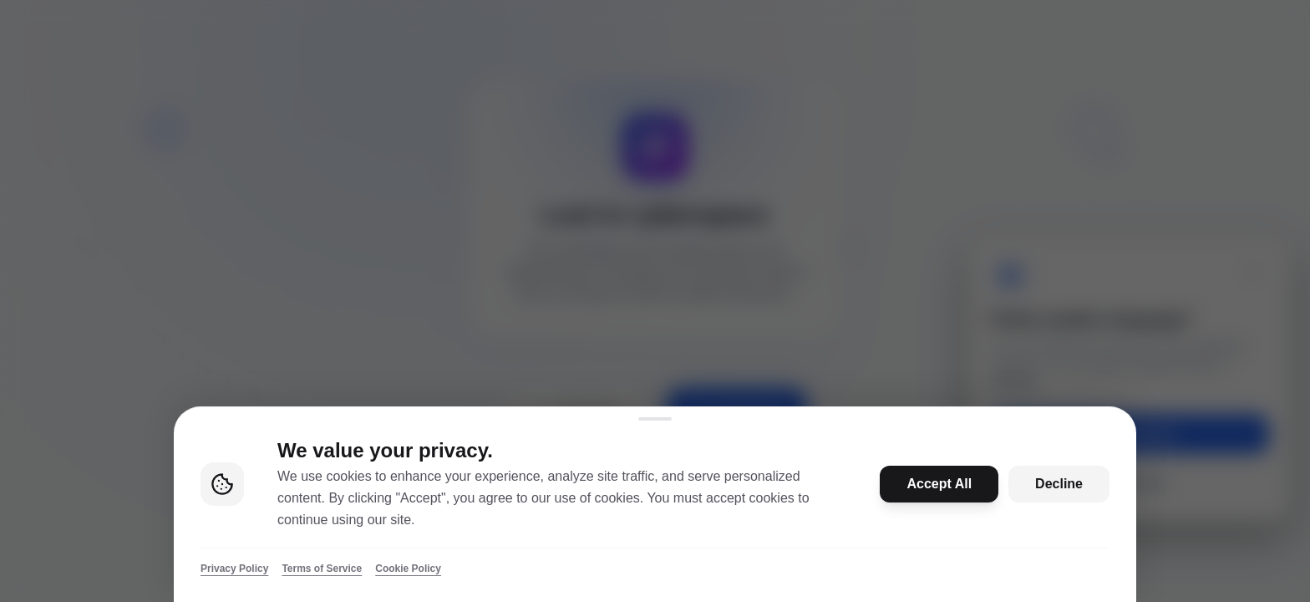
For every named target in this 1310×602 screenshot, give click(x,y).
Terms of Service (322, 568)
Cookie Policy (408, 568)
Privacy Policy (234, 568)
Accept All (939, 484)
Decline (1059, 484)
